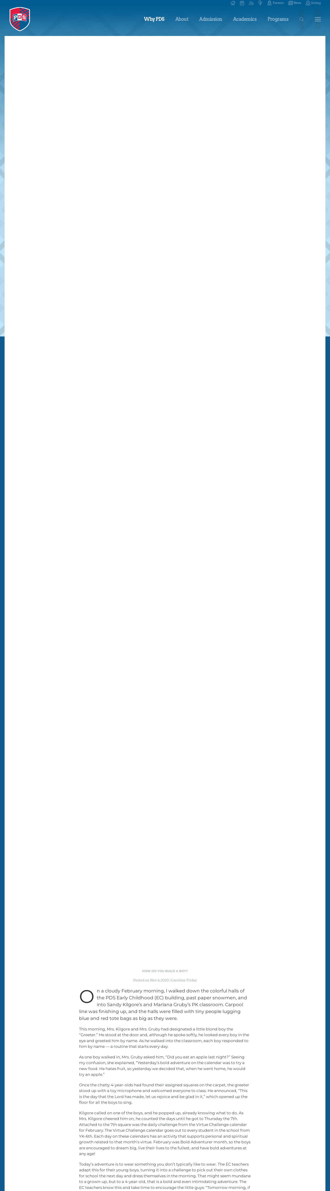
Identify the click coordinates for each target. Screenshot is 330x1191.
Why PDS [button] (154, 19)
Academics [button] (245, 19)
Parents (275, 3)
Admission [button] (210, 19)
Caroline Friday (184, 980)
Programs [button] (277, 19)
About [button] (181, 19)
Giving (313, 3)
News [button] (294, 3)
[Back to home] (19, 19)
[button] (251, 3)
